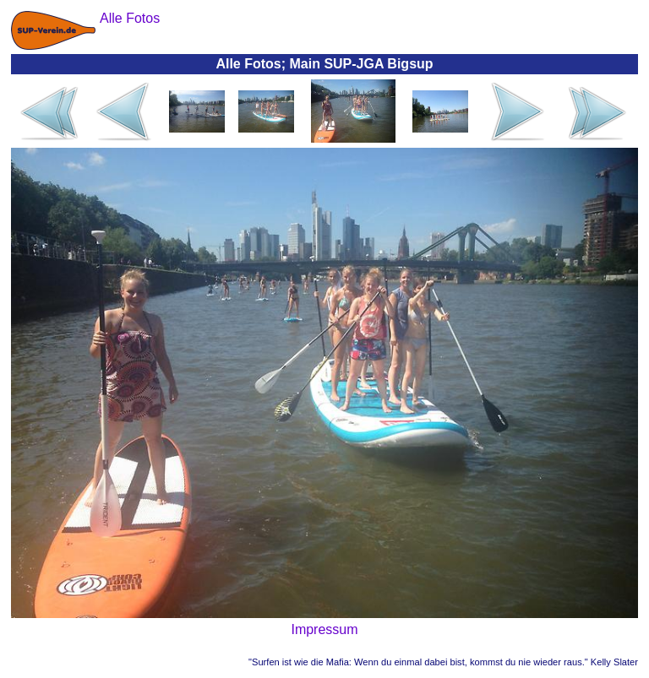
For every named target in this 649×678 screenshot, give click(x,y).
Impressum (324, 629)
